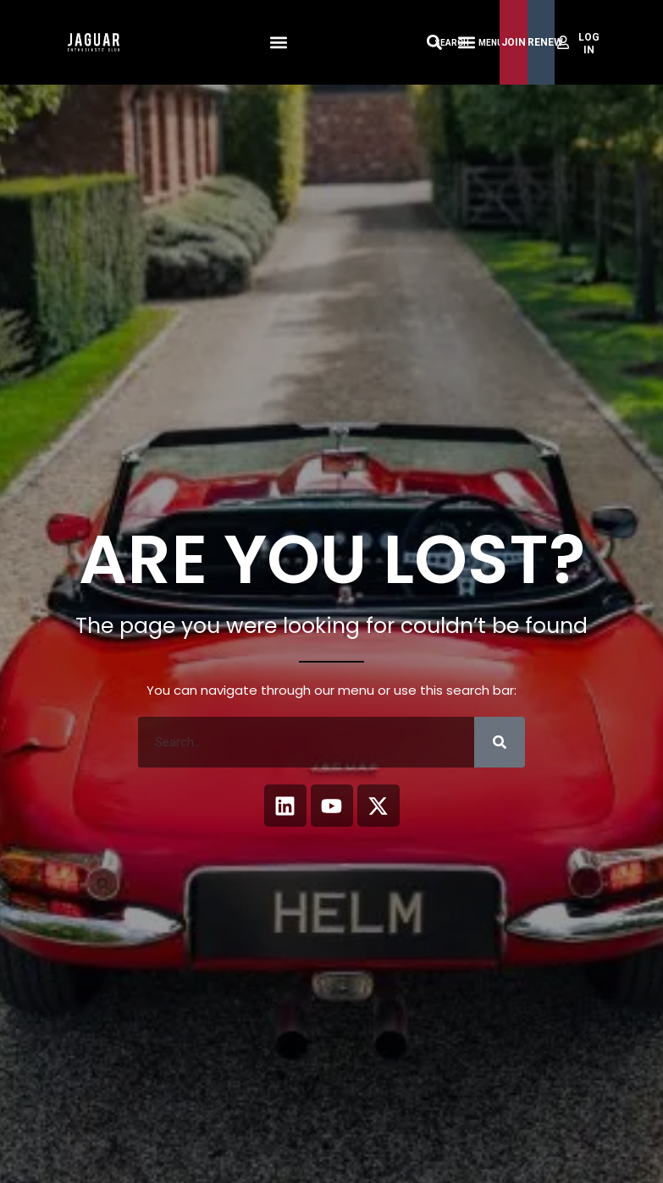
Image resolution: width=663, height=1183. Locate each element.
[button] (278, 43)
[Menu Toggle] (466, 42)
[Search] (499, 742)
